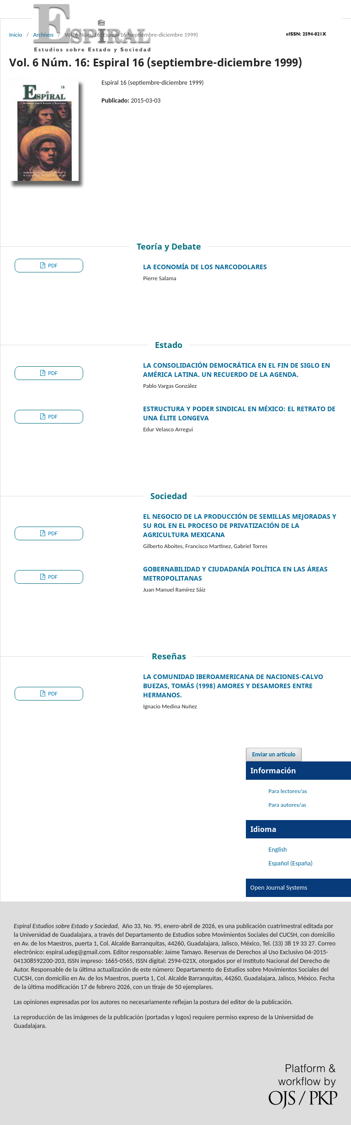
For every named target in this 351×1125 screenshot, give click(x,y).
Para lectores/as (288, 791)
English (278, 849)
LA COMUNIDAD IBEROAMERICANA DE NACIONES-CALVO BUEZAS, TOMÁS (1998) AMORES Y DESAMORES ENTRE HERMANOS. (233, 685)
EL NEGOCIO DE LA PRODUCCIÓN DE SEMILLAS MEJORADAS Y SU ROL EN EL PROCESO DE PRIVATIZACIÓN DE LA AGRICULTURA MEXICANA (239, 525)
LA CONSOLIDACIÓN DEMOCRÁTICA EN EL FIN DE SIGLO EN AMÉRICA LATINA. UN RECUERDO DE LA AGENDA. (236, 370)
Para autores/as (287, 804)
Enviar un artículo (274, 754)
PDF (52, 265)
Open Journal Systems (279, 887)
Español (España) (291, 863)
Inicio (15, 34)
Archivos (43, 34)
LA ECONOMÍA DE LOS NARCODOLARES (205, 266)
